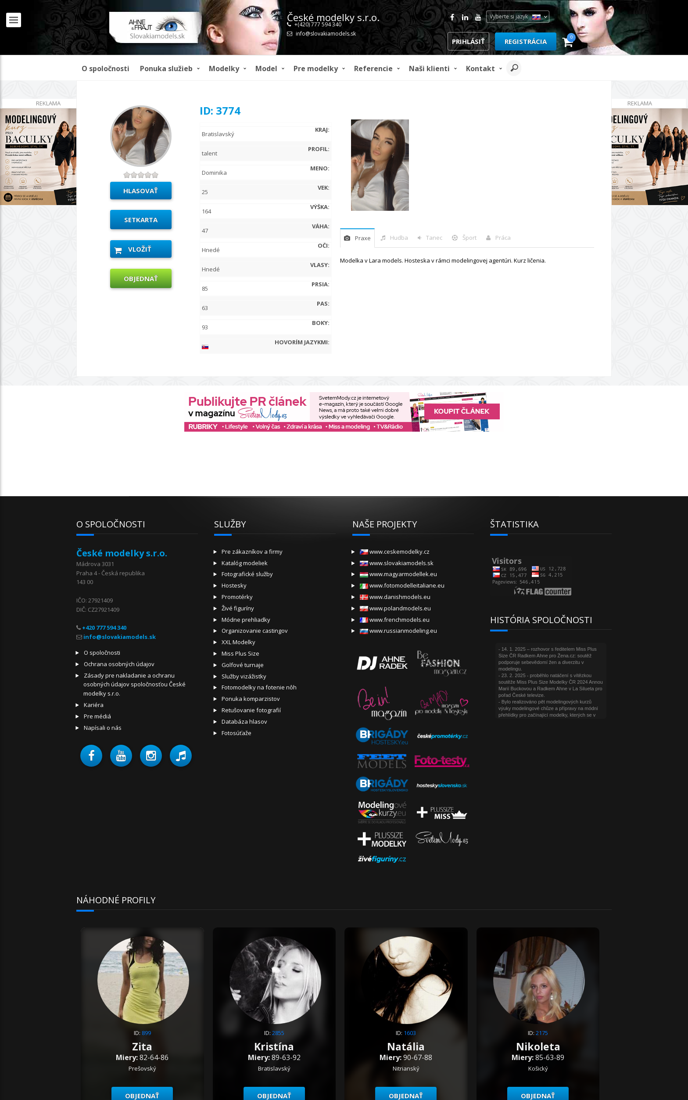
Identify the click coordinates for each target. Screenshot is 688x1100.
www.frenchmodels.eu (395, 620)
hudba (399, 238)
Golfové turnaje (243, 665)
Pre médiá (97, 716)
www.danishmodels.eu (395, 597)
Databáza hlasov (244, 721)
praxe (363, 238)
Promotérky (237, 597)
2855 (278, 1033)
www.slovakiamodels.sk (397, 563)
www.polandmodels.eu (395, 608)
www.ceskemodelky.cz (395, 551)
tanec (434, 238)
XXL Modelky (238, 642)
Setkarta (141, 219)
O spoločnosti (105, 68)
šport (469, 238)
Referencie (373, 68)
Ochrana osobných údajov (119, 664)
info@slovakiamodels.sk (326, 33)
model (266, 68)
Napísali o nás (103, 728)
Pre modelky (316, 68)
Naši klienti (429, 68)
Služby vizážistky (244, 676)
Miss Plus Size (240, 653)
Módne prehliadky (246, 620)
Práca (503, 238)
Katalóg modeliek (245, 563)
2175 (542, 1033)
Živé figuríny (238, 608)
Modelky (224, 68)
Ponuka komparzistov (251, 699)
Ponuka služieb (166, 68)
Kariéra (94, 705)
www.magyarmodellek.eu (398, 574)
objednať (141, 278)
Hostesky (234, 585)
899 (146, 1033)
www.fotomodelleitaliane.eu (402, 585)
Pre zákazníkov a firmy (252, 551)
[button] (91, 756)
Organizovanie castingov (255, 631)
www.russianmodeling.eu (398, 631)
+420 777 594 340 (104, 627)
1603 (410, 1033)
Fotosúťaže (236, 733)
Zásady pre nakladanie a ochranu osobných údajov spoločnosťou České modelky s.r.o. (134, 684)
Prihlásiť (468, 41)
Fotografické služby (247, 574)
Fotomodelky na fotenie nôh (259, 687)
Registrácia (526, 41)
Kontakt (480, 68)
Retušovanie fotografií (251, 710)
